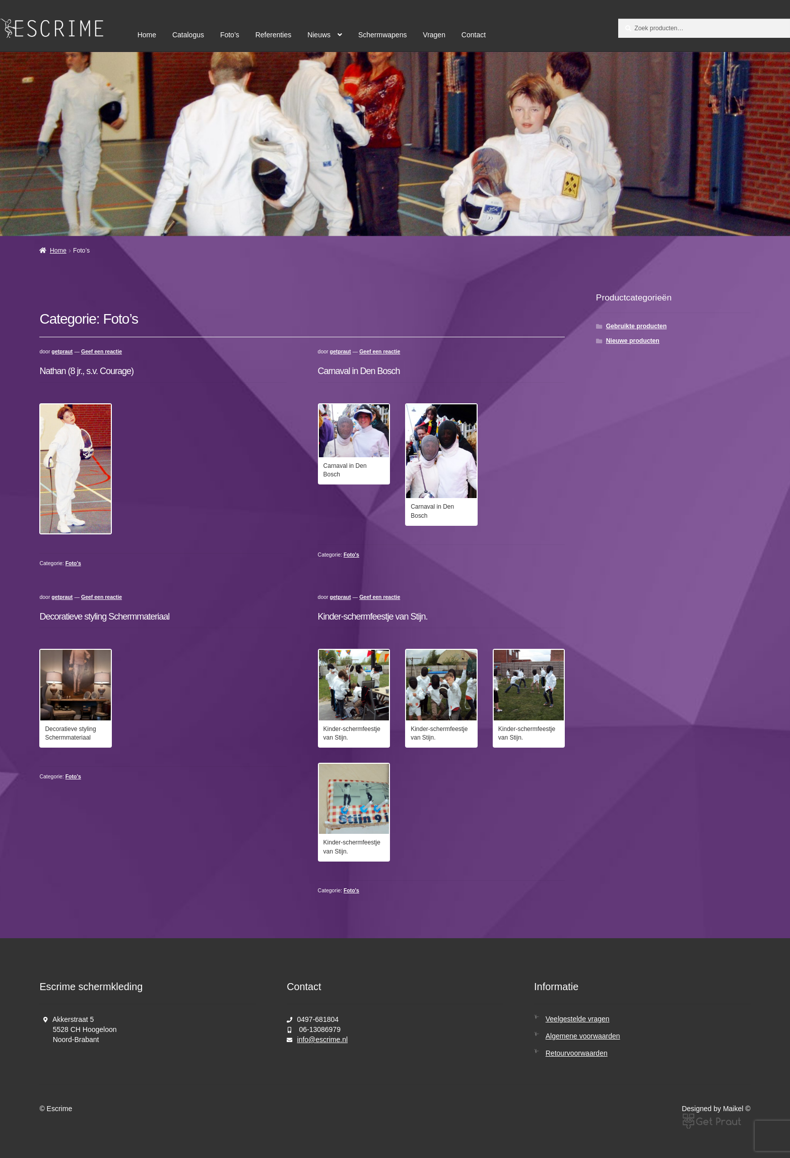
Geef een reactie (101, 351)
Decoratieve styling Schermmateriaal (104, 617)
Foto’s (229, 35)
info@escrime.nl (322, 1039)
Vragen (434, 35)
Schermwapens (382, 35)
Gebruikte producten (636, 326)
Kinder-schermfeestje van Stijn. (373, 617)
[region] (395, 144)
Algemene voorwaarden (583, 1036)
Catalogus (188, 35)
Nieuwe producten (633, 340)
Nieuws (319, 35)
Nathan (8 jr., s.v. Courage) (86, 371)
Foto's (73, 563)
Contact (474, 35)
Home (147, 35)
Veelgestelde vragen (578, 1019)
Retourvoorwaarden (577, 1053)
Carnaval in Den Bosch (359, 371)
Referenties (273, 35)
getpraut (62, 351)
